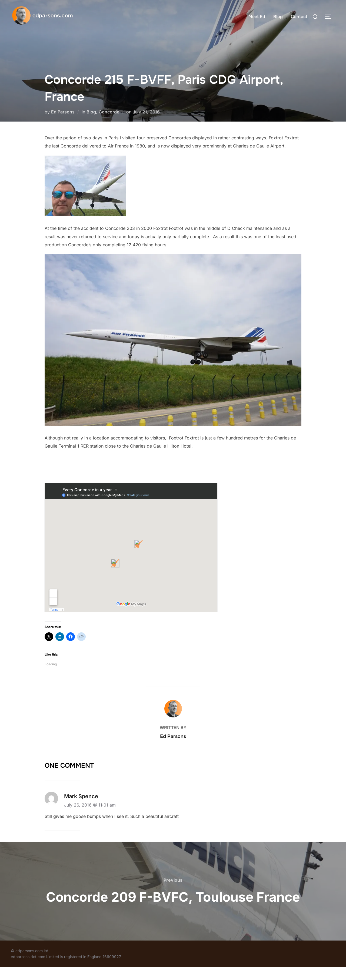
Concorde (109, 112)
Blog (278, 16)
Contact (299, 16)
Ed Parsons (63, 112)
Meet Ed (256, 16)
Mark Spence (81, 796)
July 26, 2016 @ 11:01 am (90, 805)
